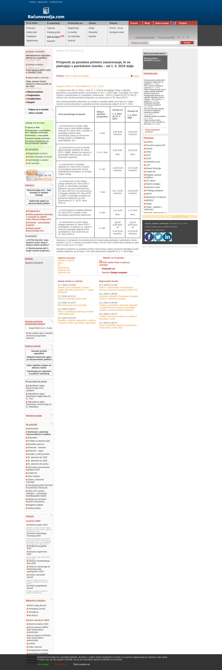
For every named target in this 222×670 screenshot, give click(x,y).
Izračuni (71, 40)
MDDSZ (148, 200)
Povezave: (149, 138)
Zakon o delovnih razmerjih (35, 480)
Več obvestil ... (33, 163)
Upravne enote (152, 187)
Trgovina (51, 28)
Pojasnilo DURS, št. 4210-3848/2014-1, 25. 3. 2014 (80, 86)
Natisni (136, 76)
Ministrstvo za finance (155, 197)
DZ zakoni (149, 180)
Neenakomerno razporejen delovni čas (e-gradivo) (38, 56)
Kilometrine (32, 428)
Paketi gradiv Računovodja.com (35, 229)
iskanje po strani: (140, 43)
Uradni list (31, 473)
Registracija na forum (37, 153)
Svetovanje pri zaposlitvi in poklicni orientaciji (39, 372)
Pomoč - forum (116, 28)
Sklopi (91, 28)
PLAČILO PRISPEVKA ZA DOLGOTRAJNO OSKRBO (37, 142)
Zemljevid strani (116, 32)
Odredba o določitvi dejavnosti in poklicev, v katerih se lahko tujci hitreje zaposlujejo (77, 321)
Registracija (73, 28)
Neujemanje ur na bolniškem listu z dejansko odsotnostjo (37, 131)
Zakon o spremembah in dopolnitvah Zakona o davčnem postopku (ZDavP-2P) (118, 288)
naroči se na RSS (166, 37)
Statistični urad (152, 162)
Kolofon (175, 227)
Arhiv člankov (33, 476)
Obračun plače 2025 (37, 525)
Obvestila (93, 32)
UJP (147, 165)
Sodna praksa (33, 508)
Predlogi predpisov (153, 190)
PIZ (59, 265)
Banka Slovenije (152, 168)
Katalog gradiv (53, 32)
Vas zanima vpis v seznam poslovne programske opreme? (39, 335)
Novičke (92, 36)
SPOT (148, 194)
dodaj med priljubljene (145, 37)
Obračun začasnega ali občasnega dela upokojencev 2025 (38, 569)
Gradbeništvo (33, 99)
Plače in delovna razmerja (77, 76)
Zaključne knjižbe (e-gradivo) (155, 116)
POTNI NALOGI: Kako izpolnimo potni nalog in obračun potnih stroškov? (37, 242)
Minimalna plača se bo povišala (72, 305)
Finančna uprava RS (154, 145)
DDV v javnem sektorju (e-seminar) (154, 87)
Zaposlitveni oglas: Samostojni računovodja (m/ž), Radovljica (39, 404)
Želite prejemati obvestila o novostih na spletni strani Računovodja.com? (39, 217)
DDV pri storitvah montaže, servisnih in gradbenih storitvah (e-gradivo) (154, 110)
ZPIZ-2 (60, 263)
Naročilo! (51, 41)
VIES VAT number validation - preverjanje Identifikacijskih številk (36, 493)
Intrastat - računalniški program (38, 223)
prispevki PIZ (63, 268)
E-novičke (72, 32)
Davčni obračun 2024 (37, 624)
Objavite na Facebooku (113, 258)
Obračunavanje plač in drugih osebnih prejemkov (38, 249)
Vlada (147, 204)
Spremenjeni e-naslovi (37, 160)
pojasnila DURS (64, 272)
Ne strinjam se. (61, 664)
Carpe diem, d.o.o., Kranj (178, 223)
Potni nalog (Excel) (36, 605)
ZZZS (147, 158)
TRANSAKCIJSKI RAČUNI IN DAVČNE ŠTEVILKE (39, 486)
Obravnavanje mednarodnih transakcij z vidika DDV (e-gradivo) (154, 82)
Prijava (180, 23)
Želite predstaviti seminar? (152, 131)
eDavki (148, 148)
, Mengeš (152, 59)
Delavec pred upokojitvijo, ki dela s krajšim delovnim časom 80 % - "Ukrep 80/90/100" (75, 290)
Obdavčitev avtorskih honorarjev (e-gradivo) (152, 104)
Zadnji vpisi (31, 32)
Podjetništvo (32, 95)
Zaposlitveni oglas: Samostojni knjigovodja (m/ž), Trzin (38, 396)
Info (152, 230)
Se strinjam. (43, 664)
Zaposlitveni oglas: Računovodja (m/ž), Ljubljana (35, 388)
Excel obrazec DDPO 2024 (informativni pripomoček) (37, 629)
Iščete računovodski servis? (154, 53)
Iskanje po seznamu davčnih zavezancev (36, 500)
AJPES (31, 643)
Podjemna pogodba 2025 (37, 547)
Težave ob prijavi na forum (39, 157)
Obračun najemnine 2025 (37, 553)
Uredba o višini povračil (37, 454)
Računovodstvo (34, 92)
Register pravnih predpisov (152, 176)
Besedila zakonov (35, 444)
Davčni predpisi (152, 184)
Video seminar (34, 647)
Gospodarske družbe (37, 650)
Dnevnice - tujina (34, 451)
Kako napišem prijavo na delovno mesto (39, 366)
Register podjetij (34, 505)
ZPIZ (147, 155)
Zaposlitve (31, 437)
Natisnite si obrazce (35, 600)
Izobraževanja (150, 73)
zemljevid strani (56, 2)
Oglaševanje (32, 40)
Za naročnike (74, 36)
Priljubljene (31, 36)
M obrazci (32, 615)
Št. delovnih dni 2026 (36, 460)
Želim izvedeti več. (82, 664)
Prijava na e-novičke (38, 109)
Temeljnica (33, 612)
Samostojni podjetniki (37, 653)
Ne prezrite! (31, 424)
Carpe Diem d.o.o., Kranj (38, 328)
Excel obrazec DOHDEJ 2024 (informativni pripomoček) (39, 638)
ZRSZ (148, 152)
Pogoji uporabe (150, 227)
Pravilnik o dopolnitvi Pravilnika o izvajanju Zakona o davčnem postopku (118, 297)
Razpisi (30, 102)
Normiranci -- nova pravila (37, 135)
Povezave (30, 28)
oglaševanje (43, 2)
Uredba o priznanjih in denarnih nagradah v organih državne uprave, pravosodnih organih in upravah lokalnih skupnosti (118, 307)
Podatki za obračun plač (38, 441)
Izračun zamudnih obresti (36, 576)
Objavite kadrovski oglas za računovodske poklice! (39, 358)
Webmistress (160, 230)
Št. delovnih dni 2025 (36, 457)
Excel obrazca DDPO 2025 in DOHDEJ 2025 (38, 71)
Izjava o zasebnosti (164, 227)
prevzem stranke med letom (38, 138)
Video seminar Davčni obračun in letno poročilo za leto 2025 (38, 84)
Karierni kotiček (33, 346)
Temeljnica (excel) (36, 609)
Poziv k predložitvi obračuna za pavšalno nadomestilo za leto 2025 (118, 326)
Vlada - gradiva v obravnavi (153, 208)
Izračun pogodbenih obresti (37, 587)
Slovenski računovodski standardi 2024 (38, 468)
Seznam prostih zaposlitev (39, 352)
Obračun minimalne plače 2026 (72, 299)
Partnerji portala (34, 415)
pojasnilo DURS (64, 270)
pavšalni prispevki (66, 260)
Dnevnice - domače (36, 447)
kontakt (32, 2)
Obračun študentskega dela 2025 (38, 562)
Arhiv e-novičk (35, 113)
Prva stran (31, 23)
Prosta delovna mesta (36, 381)
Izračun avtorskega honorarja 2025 (36, 534)
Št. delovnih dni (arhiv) (37, 464)
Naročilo (114, 272)
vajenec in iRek (33, 127)
